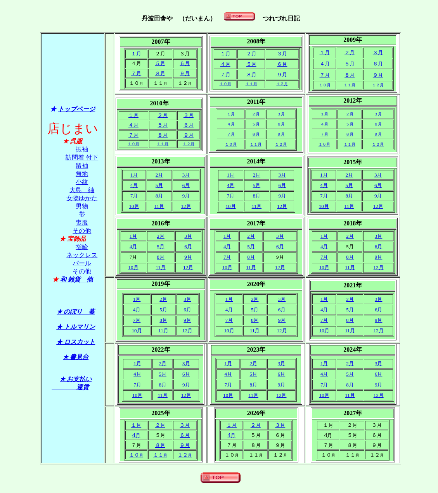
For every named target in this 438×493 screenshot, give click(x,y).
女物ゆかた (81, 198)
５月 (160, 63)
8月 (159, 196)
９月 (185, 73)
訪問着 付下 (82, 157)
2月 (257, 175)
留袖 (82, 165)
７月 (136, 73)
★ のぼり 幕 (76, 311)
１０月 (325, 85)
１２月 (188, 144)
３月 (282, 54)
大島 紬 (81, 190)
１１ (251, 84)
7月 (231, 196)
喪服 (82, 222)
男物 (82, 206)
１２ (282, 84)
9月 (186, 196)
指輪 (82, 247)
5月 (159, 185)
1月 (134, 175)
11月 (257, 206)
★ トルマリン (75, 326)
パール (82, 263)
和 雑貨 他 (76, 279)
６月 (185, 63)
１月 (136, 54)
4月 (134, 185)
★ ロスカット (75, 341)
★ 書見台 (75, 357)
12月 (186, 206)
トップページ (76, 109)
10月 (134, 206)
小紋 (82, 182)
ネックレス (81, 255)
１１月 (162, 144)
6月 (186, 185)
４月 (225, 64)
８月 (160, 73)
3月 (186, 175)
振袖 (82, 149)
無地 (82, 173)
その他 (82, 230)
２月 (251, 54)
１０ (225, 84)
